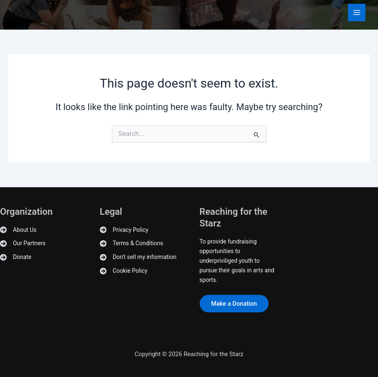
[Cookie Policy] (123, 271)
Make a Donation (234, 303)
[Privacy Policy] (124, 230)
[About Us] (18, 230)
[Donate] (15, 257)
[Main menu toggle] (356, 12)
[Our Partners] (23, 243)
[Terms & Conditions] (131, 243)
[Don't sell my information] (138, 257)
